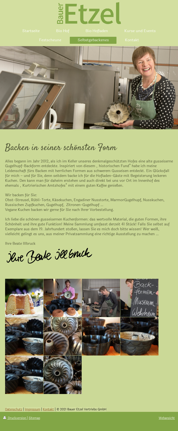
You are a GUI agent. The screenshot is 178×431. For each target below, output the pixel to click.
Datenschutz (13, 409)
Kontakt (48, 409)
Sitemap (34, 418)
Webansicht (167, 418)
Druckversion (15, 418)
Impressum (32, 409)
